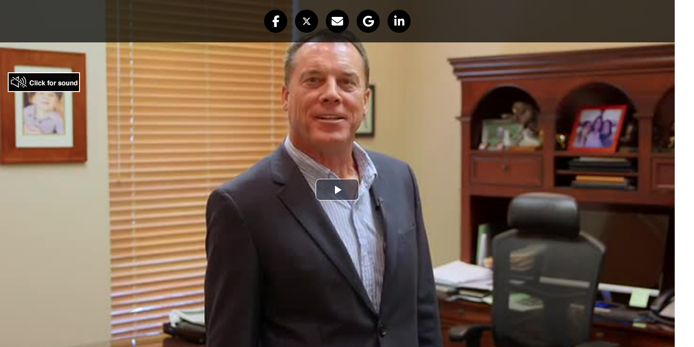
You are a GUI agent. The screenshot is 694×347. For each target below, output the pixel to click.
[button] (275, 21)
